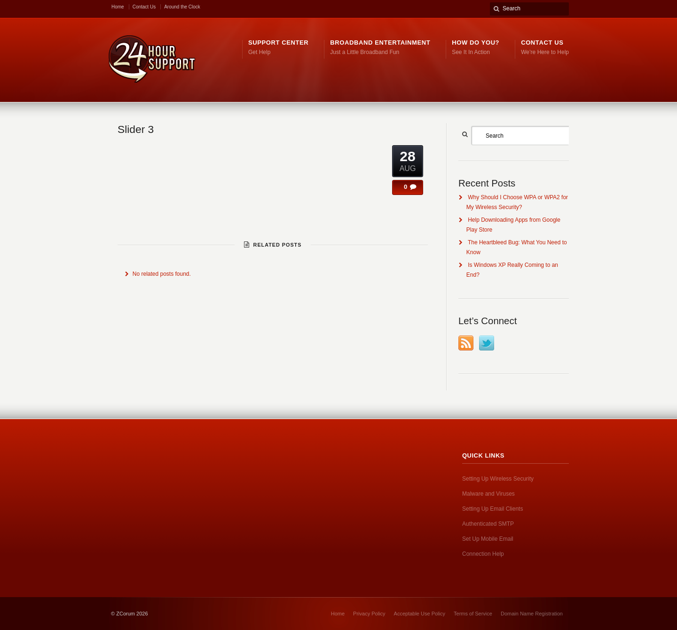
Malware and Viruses (488, 493)
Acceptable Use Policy (419, 613)
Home (117, 6)
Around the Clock (182, 6)
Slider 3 (136, 129)
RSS (465, 342)
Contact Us (144, 6)
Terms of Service (473, 613)
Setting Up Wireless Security (498, 478)
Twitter (486, 342)
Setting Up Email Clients (492, 509)
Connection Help (483, 554)
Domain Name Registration (532, 613)
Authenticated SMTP (488, 524)
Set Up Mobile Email (487, 539)
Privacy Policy (369, 613)
